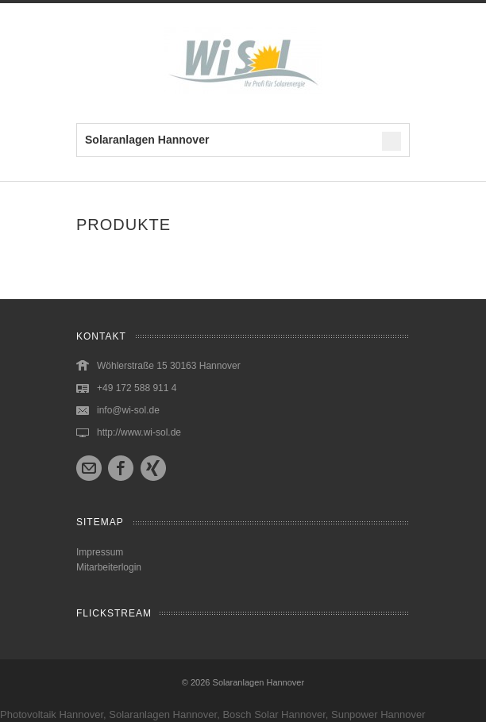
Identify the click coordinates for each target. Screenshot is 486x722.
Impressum (99, 552)
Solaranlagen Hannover (259, 682)
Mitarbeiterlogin (108, 567)
